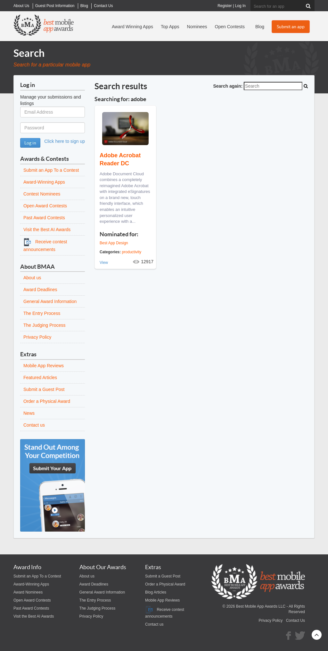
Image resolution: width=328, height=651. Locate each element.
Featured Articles (40, 377)
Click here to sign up (64, 141)
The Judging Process (44, 325)
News (29, 413)
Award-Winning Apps (44, 182)
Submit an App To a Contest (51, 170)
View (104, 262)
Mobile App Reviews (43, 365)
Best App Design (114, 243)
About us (32, 277)
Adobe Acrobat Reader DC (120, 159)
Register (224, 6)
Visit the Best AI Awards (46, 229)
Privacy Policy (37, 337)
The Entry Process (41, 313)
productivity (131, 252)
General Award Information (50, 301)
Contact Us (295, 620)
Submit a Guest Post (43, 389)
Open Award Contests (45, 205)
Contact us (34, 425)
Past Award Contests (44, 217)
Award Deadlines (40, 289)
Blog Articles (155, 592)
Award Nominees (28, 592)
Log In (240, 6)
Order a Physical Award (46, 401)
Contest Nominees (41, 193)
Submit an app (291, 26)
